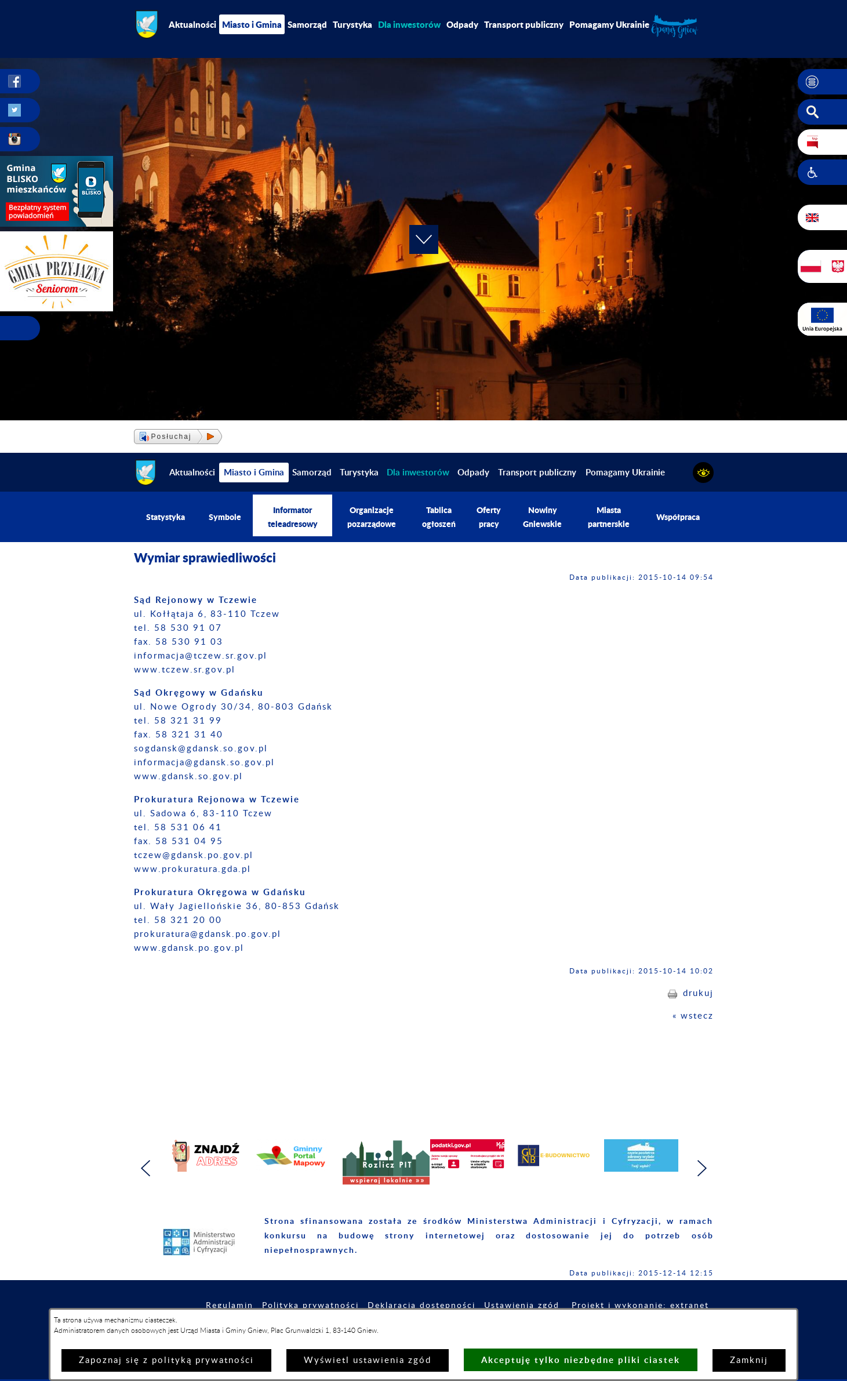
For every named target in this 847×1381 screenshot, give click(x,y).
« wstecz (693, 1016)
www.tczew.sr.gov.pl (184, 670)
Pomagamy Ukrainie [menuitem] (609, 24)
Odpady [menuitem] (462, 24)
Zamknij (749, 1360)
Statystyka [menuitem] (165, 517)
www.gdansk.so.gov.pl (188, 776)
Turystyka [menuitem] (352, 24)
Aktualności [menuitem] (192, 24)
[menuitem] (409, 24)
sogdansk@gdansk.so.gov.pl (201, 748)
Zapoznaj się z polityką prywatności (166, 1360)
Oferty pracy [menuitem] (489, 517)
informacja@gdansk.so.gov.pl (204, 762)
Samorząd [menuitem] (307, 24)
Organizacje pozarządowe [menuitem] (371, 517)
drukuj (698, 993)
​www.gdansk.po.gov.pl (189, 948)
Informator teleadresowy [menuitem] (293, 517)
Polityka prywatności (310, 1306)
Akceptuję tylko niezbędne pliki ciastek (580, 1360)
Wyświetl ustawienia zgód (367, 1360)
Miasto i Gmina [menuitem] (252, 24)
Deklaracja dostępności (421, 1306)
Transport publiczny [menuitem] (524, 24)
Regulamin (229, 1306)
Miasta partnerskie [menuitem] (609, 517)
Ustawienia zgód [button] (521, 1306)
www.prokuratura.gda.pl (192, 869)
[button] (822, 81)
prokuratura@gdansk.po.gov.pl (207, 934)
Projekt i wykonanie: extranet (640, 1306)
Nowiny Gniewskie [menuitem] (542, 517)
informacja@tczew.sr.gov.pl (200, 656)
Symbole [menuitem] (225, 517)
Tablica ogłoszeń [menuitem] (439, 517)
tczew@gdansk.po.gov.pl (193, 855)
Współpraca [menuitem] (678, 517)
